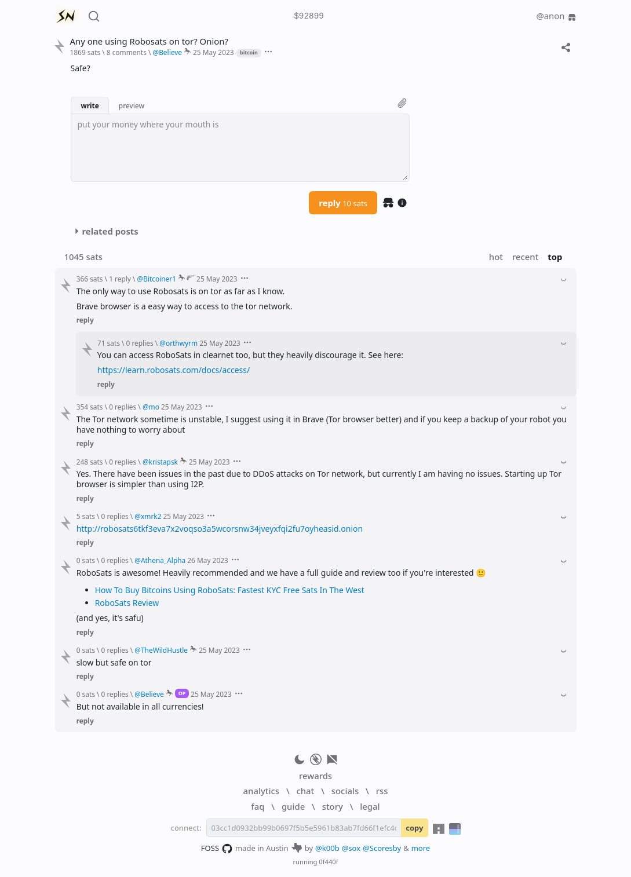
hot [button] (496, 256)
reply (343, 203)
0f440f (328, 861)
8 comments (127, 52)
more (421, 848)
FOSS (217, 848)
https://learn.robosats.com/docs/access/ (173, 369)
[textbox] (240, 147)
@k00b (327, 848)
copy (414, 828)
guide (293, 806)
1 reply (120, 278)
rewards (315, 775)
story (332, 806)
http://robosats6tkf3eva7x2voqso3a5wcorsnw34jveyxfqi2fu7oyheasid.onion (219, 528)
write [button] (90, 105)
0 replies (140, 343)
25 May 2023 (213, 52)
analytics (261, 790)
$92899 (309, 16)
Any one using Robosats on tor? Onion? (149, 41)
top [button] (555, 256)
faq (257, 806)
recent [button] (525, 256)
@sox (351, 848)
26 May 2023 (207, 560)
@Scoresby (382, 848)
